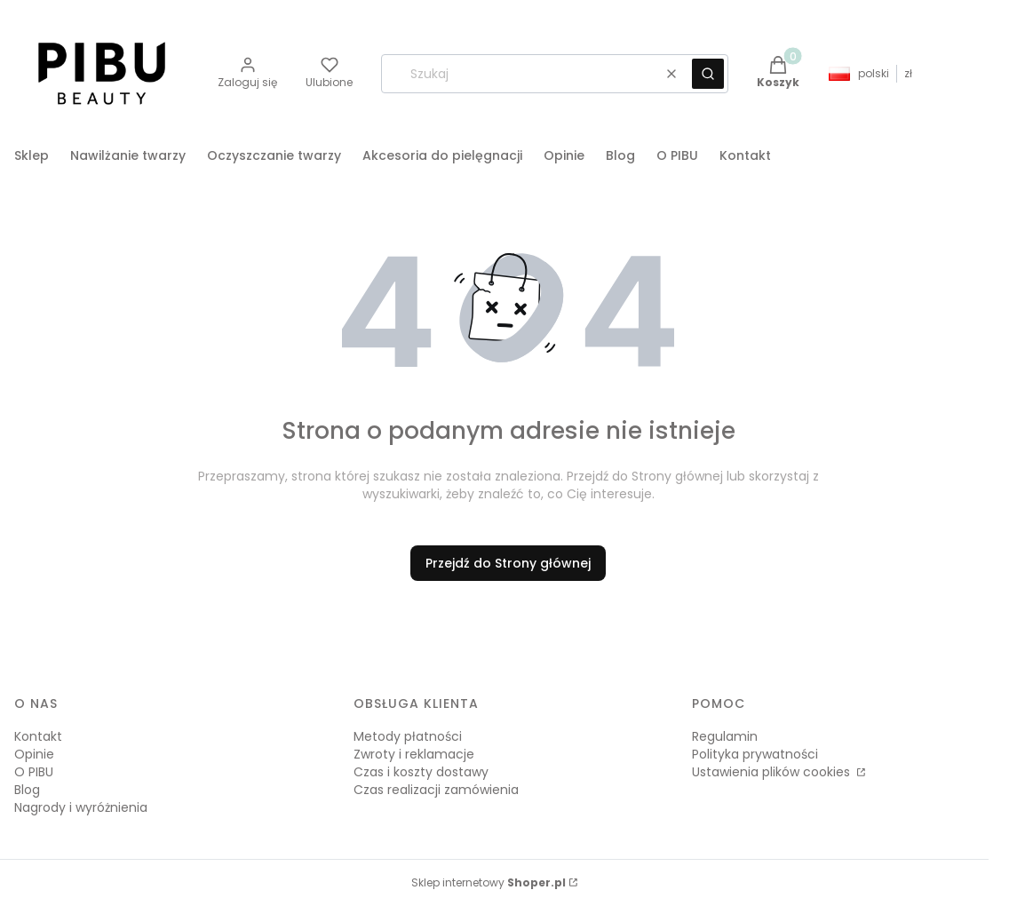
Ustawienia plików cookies (773, 772)
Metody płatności (408, 736)
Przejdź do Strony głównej (508, 563)
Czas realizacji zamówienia (436, 790)
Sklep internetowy (488, 882)
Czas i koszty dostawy (421, 772)
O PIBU (33, 772)
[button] (708, 74)
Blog (27, 790)
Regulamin (725, 736)
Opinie (34, 754)
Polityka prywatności (755, 754)
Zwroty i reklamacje (414, 754)
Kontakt (38, 736)
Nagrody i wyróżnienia (80, 807)
